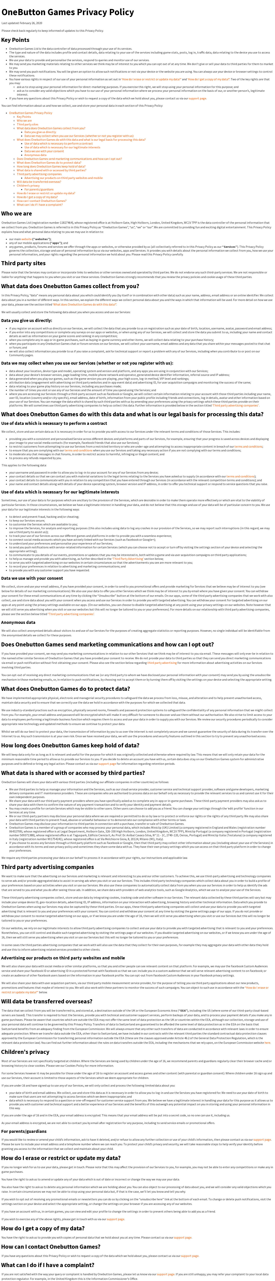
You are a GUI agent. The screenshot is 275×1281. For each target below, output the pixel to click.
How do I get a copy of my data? (37, 197)
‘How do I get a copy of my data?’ (208, 79)
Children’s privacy (28, 185)
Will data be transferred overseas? (39, 182)
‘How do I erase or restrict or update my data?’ (151, 79)
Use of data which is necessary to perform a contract (58, 143)
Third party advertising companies (39, 174)
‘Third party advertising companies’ (235, 405)
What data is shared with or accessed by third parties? (51, 170)
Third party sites (27, 124)
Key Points (24, 117)
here (267, 1042)
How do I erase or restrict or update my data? (46, 193)
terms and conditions (248, 446)
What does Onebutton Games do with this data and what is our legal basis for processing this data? (81, 139)
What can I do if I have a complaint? (40, 204)
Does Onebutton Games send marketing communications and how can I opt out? (69, 159)
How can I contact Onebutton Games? (41, 201)
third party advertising (162, 663)
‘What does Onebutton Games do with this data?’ (84, 304)
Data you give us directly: (40, 132)
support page (197, 98)
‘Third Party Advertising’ (128, 559)
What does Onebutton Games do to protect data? (49, 162)
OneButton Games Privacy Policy (30, 113)
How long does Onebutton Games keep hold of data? (51, 166)
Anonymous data (35, 155)
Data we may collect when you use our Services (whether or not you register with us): (79, 136)
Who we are (24, 120)
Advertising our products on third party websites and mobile (63, 178)
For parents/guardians (39, 189)
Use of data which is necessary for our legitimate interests (62, 147)
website (26, 239)
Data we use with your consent (44, 151)
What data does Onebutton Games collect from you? (51, 128)
